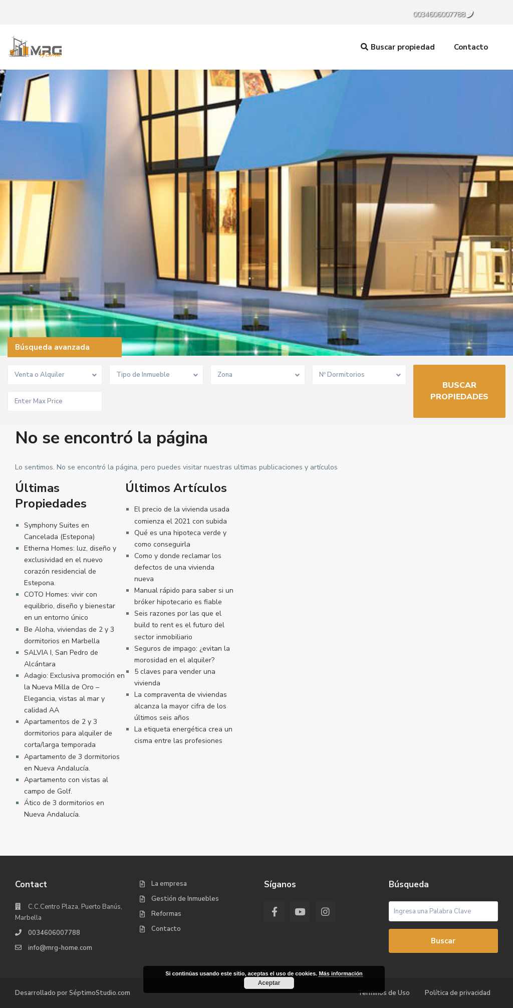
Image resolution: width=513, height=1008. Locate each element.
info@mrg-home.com (60, 947)
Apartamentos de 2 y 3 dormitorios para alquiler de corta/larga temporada (68, 733)
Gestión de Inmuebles (185, 898)
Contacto (471, 47)
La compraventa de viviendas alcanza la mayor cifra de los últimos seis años (180, 706)
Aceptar (269, 982)
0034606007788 (439, 14)
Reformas (166, 913)
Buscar (443, 941)
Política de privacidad (457, 992)
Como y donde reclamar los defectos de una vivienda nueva (177, 567)
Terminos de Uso (384, 992)
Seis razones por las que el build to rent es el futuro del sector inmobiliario (179, 625)
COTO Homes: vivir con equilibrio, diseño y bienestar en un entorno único (69, 606)
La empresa (169, 883)
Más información (340, 973)
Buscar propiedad (398, 47)
